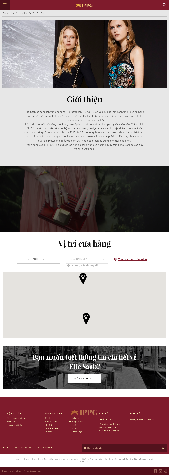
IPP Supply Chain (76, 422)
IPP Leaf (72, 425)
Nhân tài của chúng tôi (109, 431)
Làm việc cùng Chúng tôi (110, 424)
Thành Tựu (12, 422)
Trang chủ (7, 13)
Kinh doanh (20, 13)
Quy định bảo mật (45, 447)
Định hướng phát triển (17, 418)
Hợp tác (136, 414)
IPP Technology (75, 432)
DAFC (31, 13)
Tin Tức (105, 414)
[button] (86, 319)
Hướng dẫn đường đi (85, 265)
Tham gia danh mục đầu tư (142, 420)
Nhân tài (106, 419)
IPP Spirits (72, 428)
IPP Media (49, 432)
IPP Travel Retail (52, 428)
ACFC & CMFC (51, 422)
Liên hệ (5, 447)
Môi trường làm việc (108, 427)
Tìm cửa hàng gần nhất (132, 259)
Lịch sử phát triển (14, 425)
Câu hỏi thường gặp (22, 447)
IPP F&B (48, 425)
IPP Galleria (73, 418)
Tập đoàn (14, 414)
